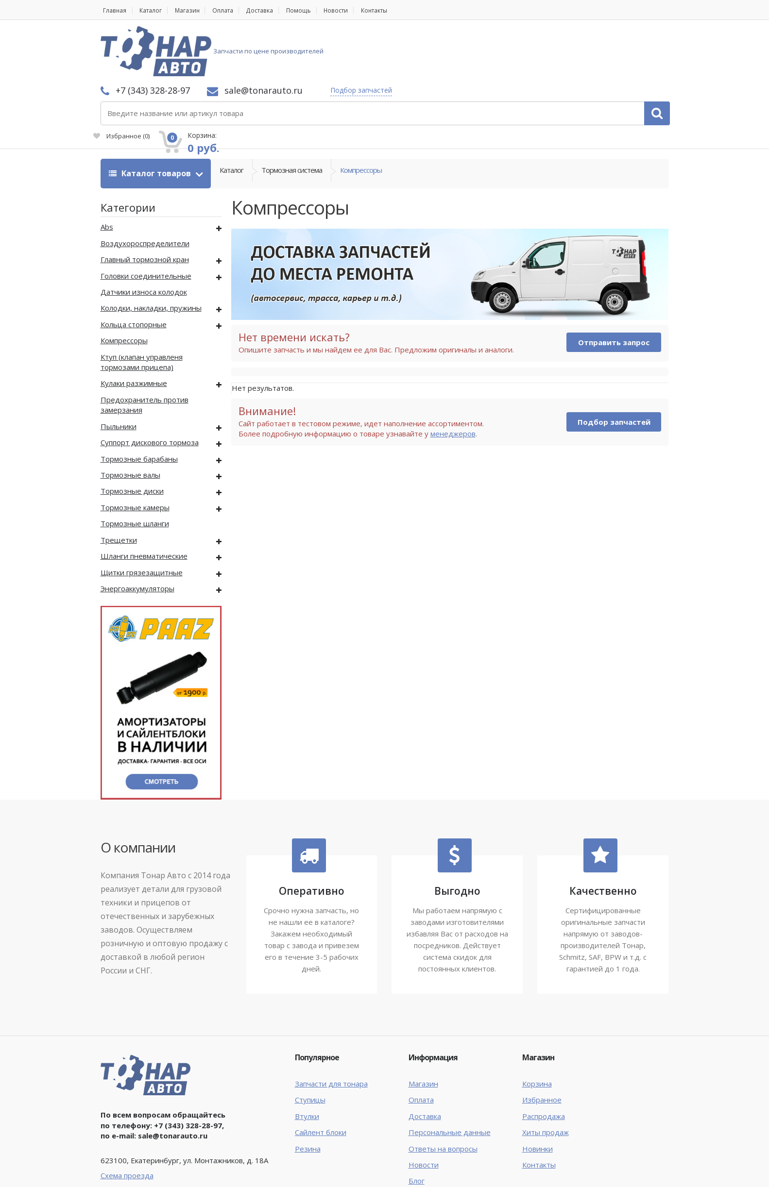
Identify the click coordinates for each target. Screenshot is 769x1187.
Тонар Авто (130, 1171)
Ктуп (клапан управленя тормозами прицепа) (142, 310)
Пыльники (119, 374)
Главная (113, 10)
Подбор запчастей (490, 40)
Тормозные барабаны (139, 406)
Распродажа (543, 1064)
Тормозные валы (130, 423)
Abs (107, 175)
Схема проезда (127, 1123)
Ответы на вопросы (443, 1097)
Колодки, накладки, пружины (151, 256)
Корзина (537, 1032)
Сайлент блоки (320, 1080)
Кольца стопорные (134, 272)
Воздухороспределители (145, 191)
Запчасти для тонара (331, 1032)
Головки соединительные (146, 223)
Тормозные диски (132, 439)
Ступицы (310, 1048)
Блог (417, 1129)
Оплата (235, 10)
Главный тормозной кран (145, 207)
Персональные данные (450, 1080)
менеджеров (453, 381)
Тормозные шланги (135, 471)
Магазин (195, 10)
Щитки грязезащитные (142, 520)
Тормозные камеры (135, 455)
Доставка (277, 10)
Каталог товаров (151, 121)
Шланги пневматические (144, 504)
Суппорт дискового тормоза (150, 390)
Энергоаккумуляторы (137, 536)
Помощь (320, 10)
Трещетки (119, 488)
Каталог (154, 10)
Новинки (537, 1097)
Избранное (559, 56)
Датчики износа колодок (144, 240)
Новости (361, 10)
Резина (308, 1097)
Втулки (307, 1064)
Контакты (404, 10)
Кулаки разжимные (134, 331)
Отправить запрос (613, 290)
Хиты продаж (545, 1080)
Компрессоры (361, 121)
